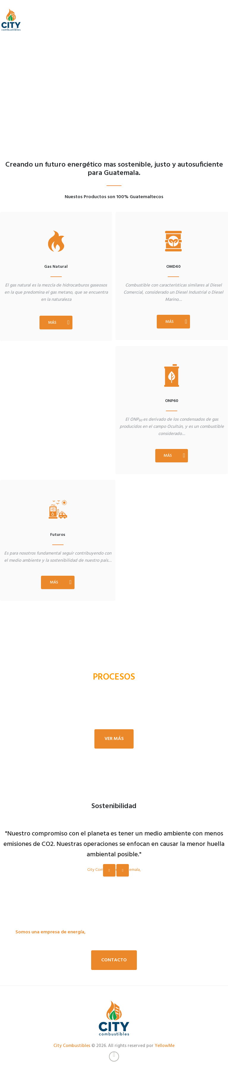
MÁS (52, 322)
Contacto (114, 960)
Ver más (114, 739)
